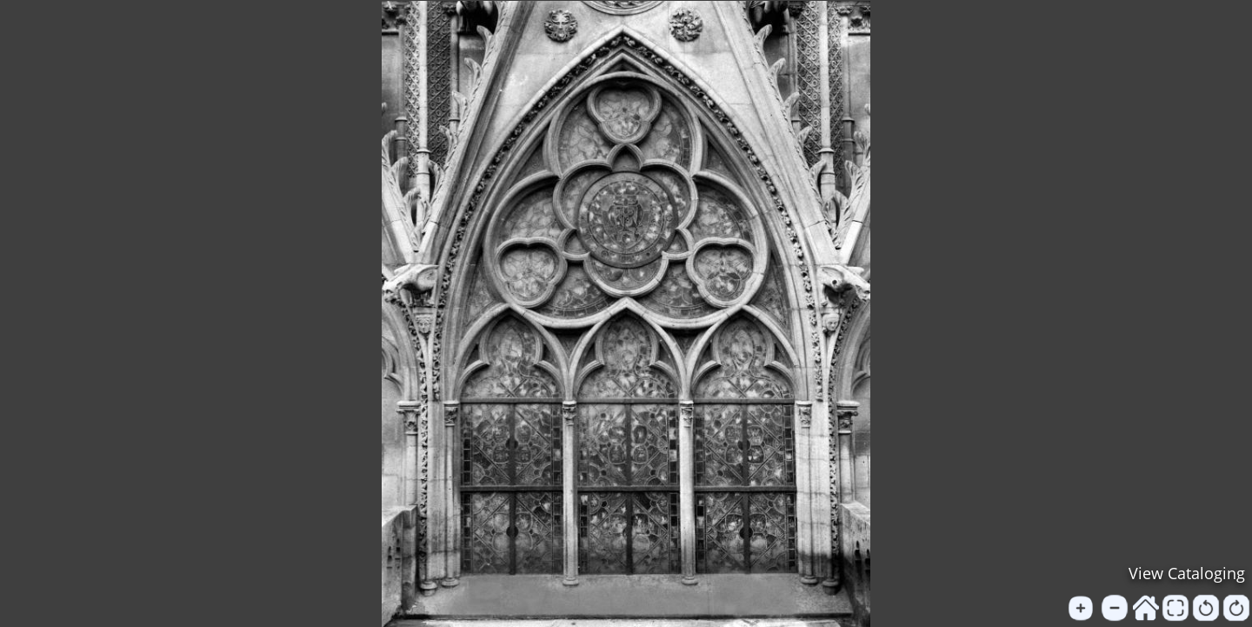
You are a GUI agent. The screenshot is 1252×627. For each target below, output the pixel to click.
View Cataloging (1187, 573)
